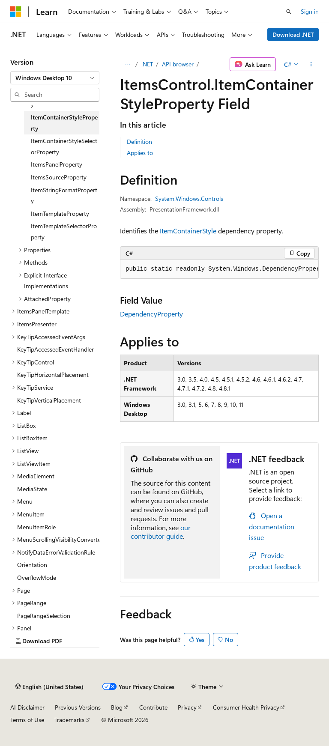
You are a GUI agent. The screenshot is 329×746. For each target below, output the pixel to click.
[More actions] (311, 64)
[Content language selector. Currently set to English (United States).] (49, 686)
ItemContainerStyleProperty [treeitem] (64, 122)
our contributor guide (161, 532)
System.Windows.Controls (189, 198)
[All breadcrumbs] (127, 64)
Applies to (140, 153)
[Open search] (288, 11)
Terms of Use (27, 720)
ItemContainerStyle (188, 230)
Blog (117, 707)
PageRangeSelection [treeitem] (43, 616)
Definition (139, 141)
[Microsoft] (15, 11)
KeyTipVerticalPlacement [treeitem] (49, 400)
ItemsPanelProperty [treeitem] (56, 164)
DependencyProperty (151, 313)
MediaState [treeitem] (32, 489)
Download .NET (293, 34)
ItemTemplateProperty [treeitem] (60, 213)
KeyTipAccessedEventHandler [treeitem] (55, 349)
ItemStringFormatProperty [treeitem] (64, 195)
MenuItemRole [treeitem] (36, 527)
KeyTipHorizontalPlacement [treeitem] (53, 374)
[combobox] (54, 78)
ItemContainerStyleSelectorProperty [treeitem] (64, 146)
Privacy (187, 707)
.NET (147, 64)
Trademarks (69, 720)
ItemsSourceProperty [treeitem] (59, 177)
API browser (178, 64)
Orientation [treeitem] (32, 565)
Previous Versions (78, 707)
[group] (219, 269)
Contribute (153, 707)
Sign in (310, 11)
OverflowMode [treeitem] (36, 577)
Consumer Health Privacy (246, 707)
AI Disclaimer (27, 707)
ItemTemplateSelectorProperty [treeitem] (64, 231)
